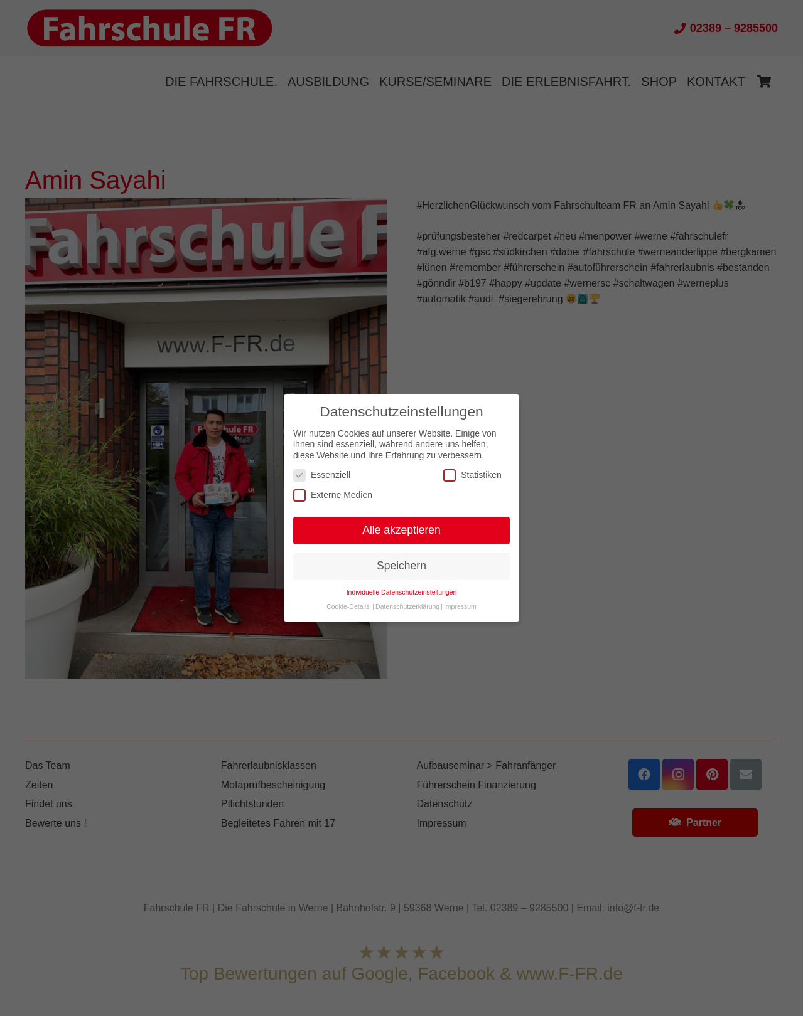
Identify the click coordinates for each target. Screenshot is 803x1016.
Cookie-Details (347, 606)
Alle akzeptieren (401, 530)
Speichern (401, 565)
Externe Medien (332, 495)
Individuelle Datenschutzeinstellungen (402, 592)
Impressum (460, 606)
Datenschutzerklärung (407, 606)
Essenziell (321, 475)
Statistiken (472, 475)
